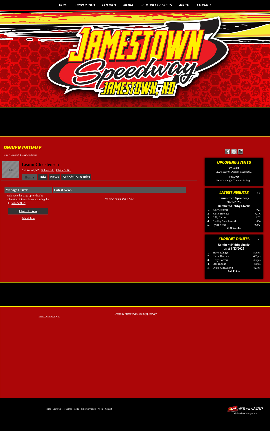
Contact (204, 5)
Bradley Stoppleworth (224, 221)
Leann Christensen (223, 267)
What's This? (18, 203)
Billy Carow (219, 217)
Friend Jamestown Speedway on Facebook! (227, 152)
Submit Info (47, 170)
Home (63, 5)
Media (128, 5)
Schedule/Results (156, 5)
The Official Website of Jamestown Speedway (137, 57)
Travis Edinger (221, 252)
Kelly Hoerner (220, 209)
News (54, 177)
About (184, 5)
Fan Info (109, 5)
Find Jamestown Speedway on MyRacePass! (240, 152)
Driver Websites (245, 408)
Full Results (234, 228)
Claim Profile (63, 170)
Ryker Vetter (219, 224)
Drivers (14, 155)
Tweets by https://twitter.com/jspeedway (135, 313)
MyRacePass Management (245, 413)
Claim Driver (28, 211)
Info (42, 177)
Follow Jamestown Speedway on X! (234, 152)
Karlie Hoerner (221, 213)
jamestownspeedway (49, 316)
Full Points (234, 271)
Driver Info (85, 5)
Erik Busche (219, 263)
